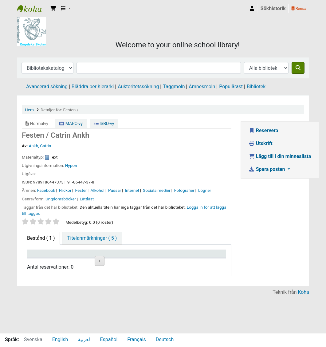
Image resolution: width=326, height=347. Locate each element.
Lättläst (87, 198)
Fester (81, 190)
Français (136, 339)
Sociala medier (157, 190)
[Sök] (298, 68)
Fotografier (184, 190)
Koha (303, 329)
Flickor (65, 190)
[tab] (92, 238)
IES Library (32, 8)
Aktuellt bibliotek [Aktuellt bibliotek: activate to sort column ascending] (72, 259)
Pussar (114, 190)
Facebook (46, 190)
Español (108, 339)
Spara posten (267, 169)
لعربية (84, 339)
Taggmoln (174, 86)
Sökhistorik (273, 8)
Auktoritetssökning (138, 86)
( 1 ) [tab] (41, 238)
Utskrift (261, 143)
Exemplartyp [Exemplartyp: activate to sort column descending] (43, 262)
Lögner (204, 190)
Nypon (71, 165)
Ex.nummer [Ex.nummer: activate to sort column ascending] (174, 262)
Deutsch (165, 339)
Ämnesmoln (202, 86)
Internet (132, 190)
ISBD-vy (104, 123)
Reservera (263, 130)
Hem (29, 109)
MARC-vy (71, 123)
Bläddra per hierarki (93, 86)
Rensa (298, 8)
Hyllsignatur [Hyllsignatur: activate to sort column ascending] (142, 262)
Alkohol (97, 190)
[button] (53, 8)
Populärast (231, 86)
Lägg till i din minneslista (280, 156)
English (60, 339)
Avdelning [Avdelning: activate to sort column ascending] (107, 262)
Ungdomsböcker (60, 198)
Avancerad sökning (47, 86)
